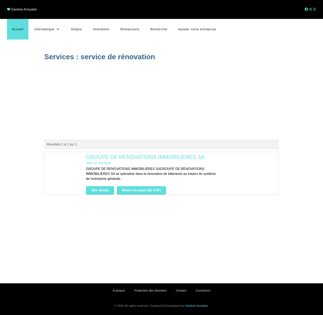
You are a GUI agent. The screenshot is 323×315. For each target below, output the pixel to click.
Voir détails (100, 190)
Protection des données (150, 290)
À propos (119, 290)
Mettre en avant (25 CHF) (141, 190)
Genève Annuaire (24, 9)
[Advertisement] (161, 101)
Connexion (203, 290)
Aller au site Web (98, 163)
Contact (181, 290)
